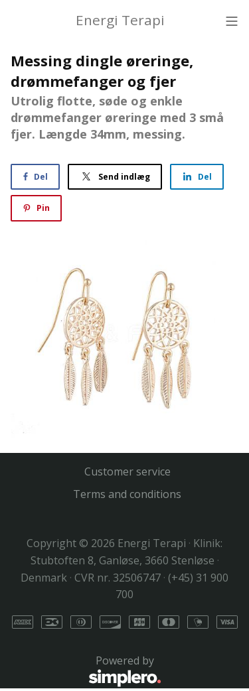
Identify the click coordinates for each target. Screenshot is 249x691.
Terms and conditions (127, 494)
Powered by (86, 671)
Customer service (127, 471)
